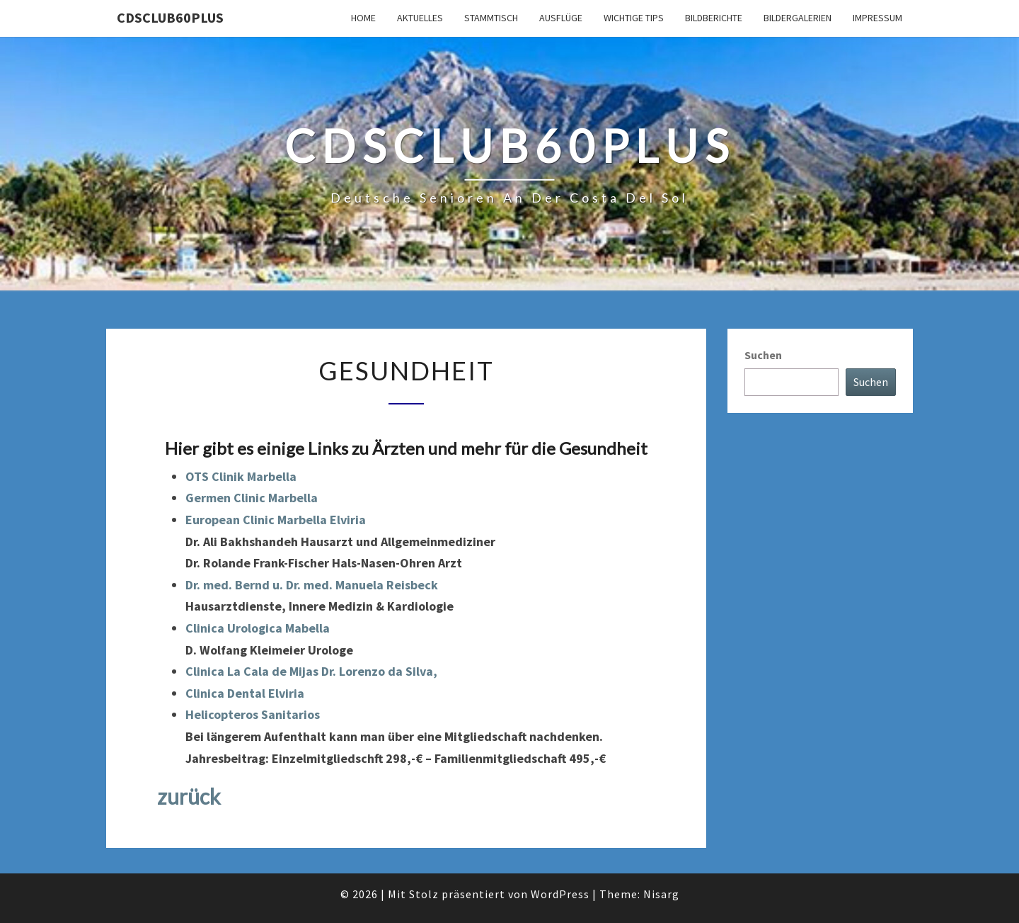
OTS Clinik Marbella (241, 476)
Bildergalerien (797, 17)
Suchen (763, 355)
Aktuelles (420, 17)
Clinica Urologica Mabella (257, 628)
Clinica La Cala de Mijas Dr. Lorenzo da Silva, (311, 671)
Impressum (877, 17)
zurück (189, 796)
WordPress (560, 894)
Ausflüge (560, 17)
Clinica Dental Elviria (244, 693)
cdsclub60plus (170, 17)
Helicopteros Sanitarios (252, 714)
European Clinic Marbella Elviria (275, 519)
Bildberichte (713, 17)
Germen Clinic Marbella (251, 497)
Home (363, 17)
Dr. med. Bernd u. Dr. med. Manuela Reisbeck (311, 585)
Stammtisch (491, 17)
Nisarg (661, 894)
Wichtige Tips (634, 17)
